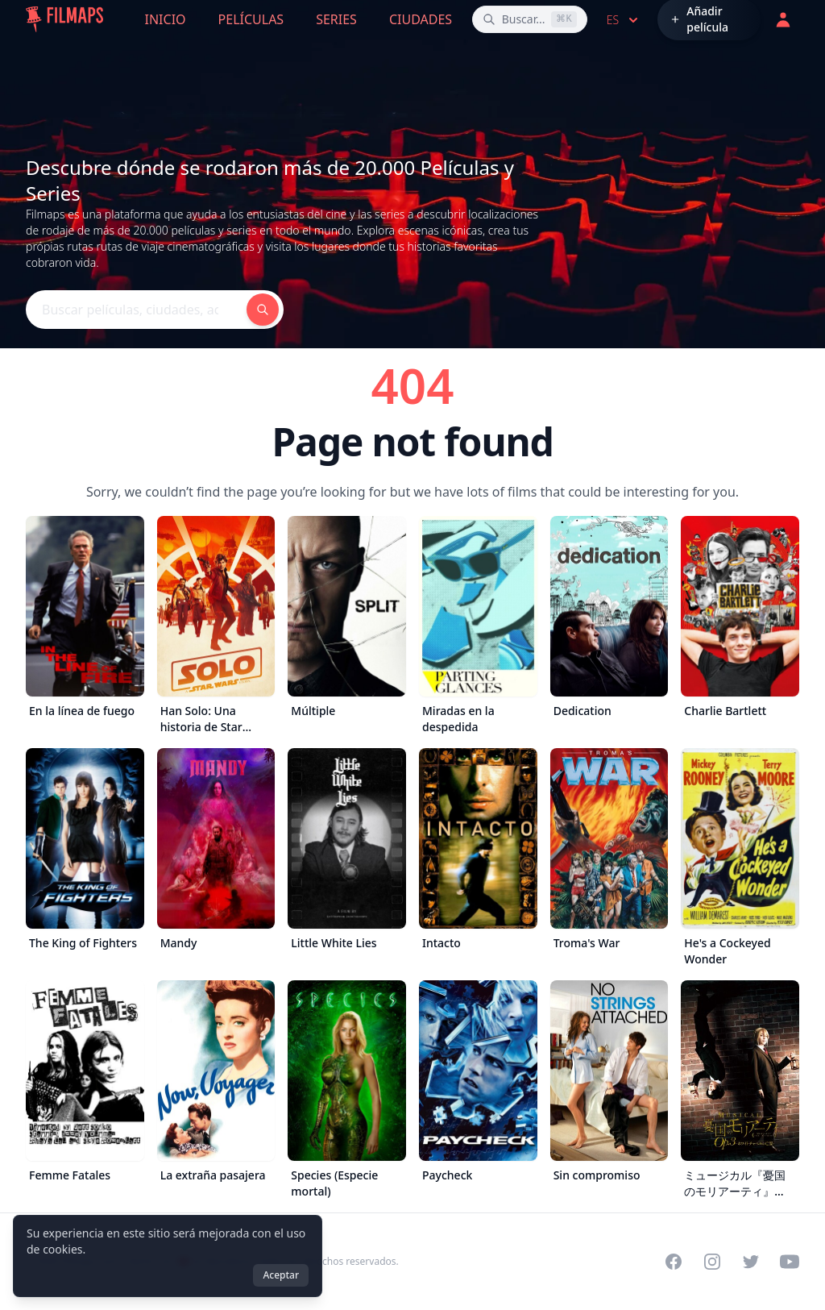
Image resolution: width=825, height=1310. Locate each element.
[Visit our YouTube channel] (789, 1261)
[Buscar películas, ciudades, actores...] (529, 19)
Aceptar (281, 1275)
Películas (251, 19)
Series (336, 19)
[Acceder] (783, 19)
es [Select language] (624, 20)
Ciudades (420, 19)
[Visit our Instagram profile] (712, 1261)
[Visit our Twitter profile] (751, 1261)
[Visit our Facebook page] (673, 1261)
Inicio (165, 19)
